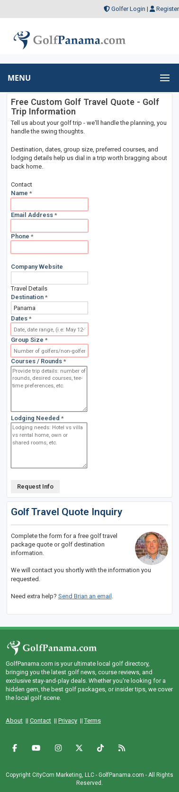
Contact (40, 720)
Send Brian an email (85, 596)
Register (167, 8)
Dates (21, 318)
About (14, 720)
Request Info (35, 486)
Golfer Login (128, 8)
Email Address (34, 214)
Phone (22, 236)
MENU (19, 78)
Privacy (67, 720)
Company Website (37, 266)
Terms (92, 720)
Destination (29, 297)
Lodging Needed (37, 418)
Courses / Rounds (38, 361)
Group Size (29, 339)
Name (21, 193)
